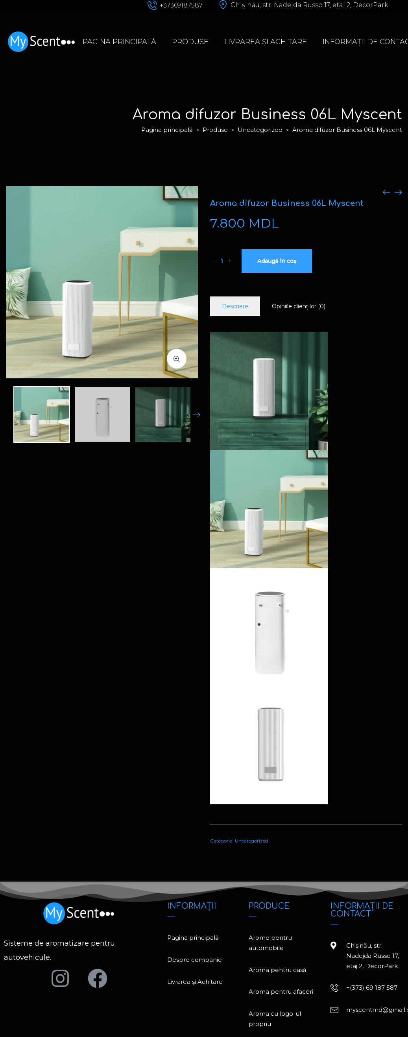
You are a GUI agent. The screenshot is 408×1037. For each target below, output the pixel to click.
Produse (190, 41)
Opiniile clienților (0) (298, 306)
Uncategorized (260, 129)
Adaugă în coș (276, 261)
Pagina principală (119, 41)
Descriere (235, 306)
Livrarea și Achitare (265, 41)
